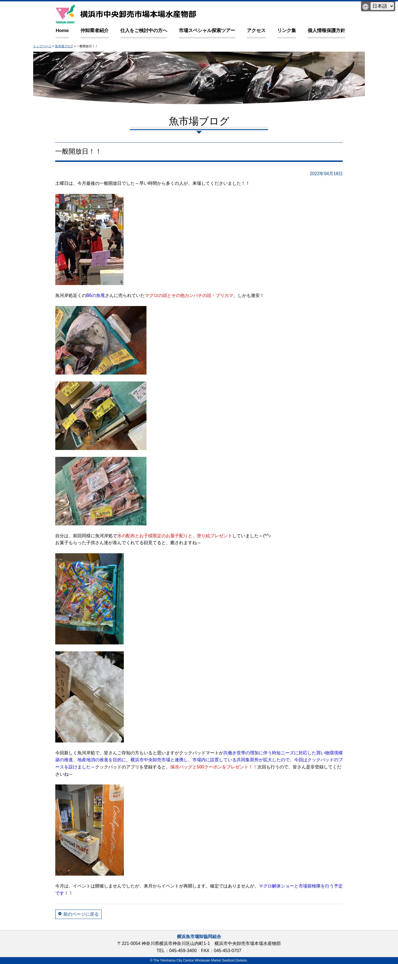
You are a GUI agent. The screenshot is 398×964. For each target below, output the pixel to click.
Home (62, 30)
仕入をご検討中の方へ (143, 30)
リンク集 (286, 30)
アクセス (256, 30)
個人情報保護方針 (326, 30)
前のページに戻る (81, 914)
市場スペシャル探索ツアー (207, 30)
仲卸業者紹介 (94, 30)
